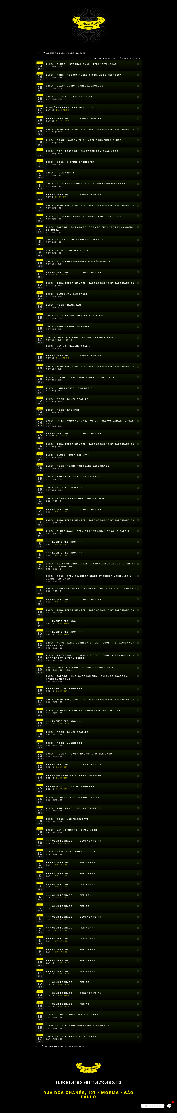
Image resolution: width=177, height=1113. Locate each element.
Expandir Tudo (130, 58)
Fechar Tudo (108, 58)
